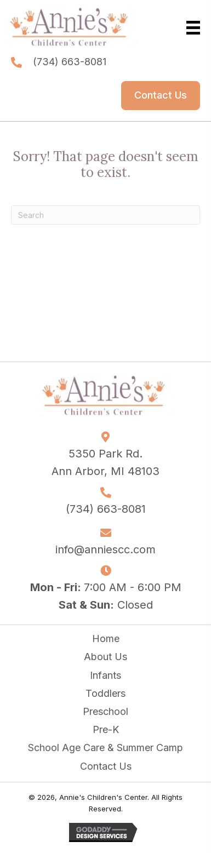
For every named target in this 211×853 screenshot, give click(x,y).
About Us (105, 656)
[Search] (105, 215)
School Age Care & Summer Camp (105, 747)
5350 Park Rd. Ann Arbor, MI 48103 (105, 462)
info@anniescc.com (105, 549)
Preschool (105, 711)
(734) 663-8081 (69, 61)
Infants (105, 675)
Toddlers (105, 693)
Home (105, 638)
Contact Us (106, 766)
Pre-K (106, 729)
